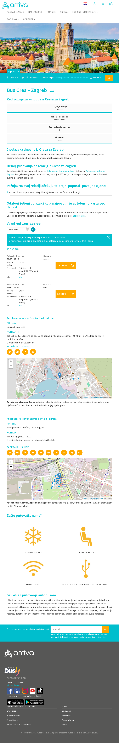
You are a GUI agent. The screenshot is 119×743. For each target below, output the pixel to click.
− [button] (11, 366)
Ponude (51, 11)
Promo (65, 706)
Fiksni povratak (62, 77)
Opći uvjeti (66, 711)
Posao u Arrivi (68, 720)
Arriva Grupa (12, 720)
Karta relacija (15, 11)
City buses (11, 711)
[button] (95, 4)
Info (20, 277)
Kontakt (29, 19)
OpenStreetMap (97, 398)
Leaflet (86, 398)
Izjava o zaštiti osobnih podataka (21, 706)
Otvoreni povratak (79, 77)
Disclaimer (66, 715)
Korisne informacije (85, 11)
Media (64, 724)
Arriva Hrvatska (13, 715)
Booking (13, 19)
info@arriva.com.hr (15, 685)
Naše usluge (35, 11)
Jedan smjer (48, 77)
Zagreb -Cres (79, 215)
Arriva (64, 11)
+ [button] (11, 361)
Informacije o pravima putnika (20, 724)
